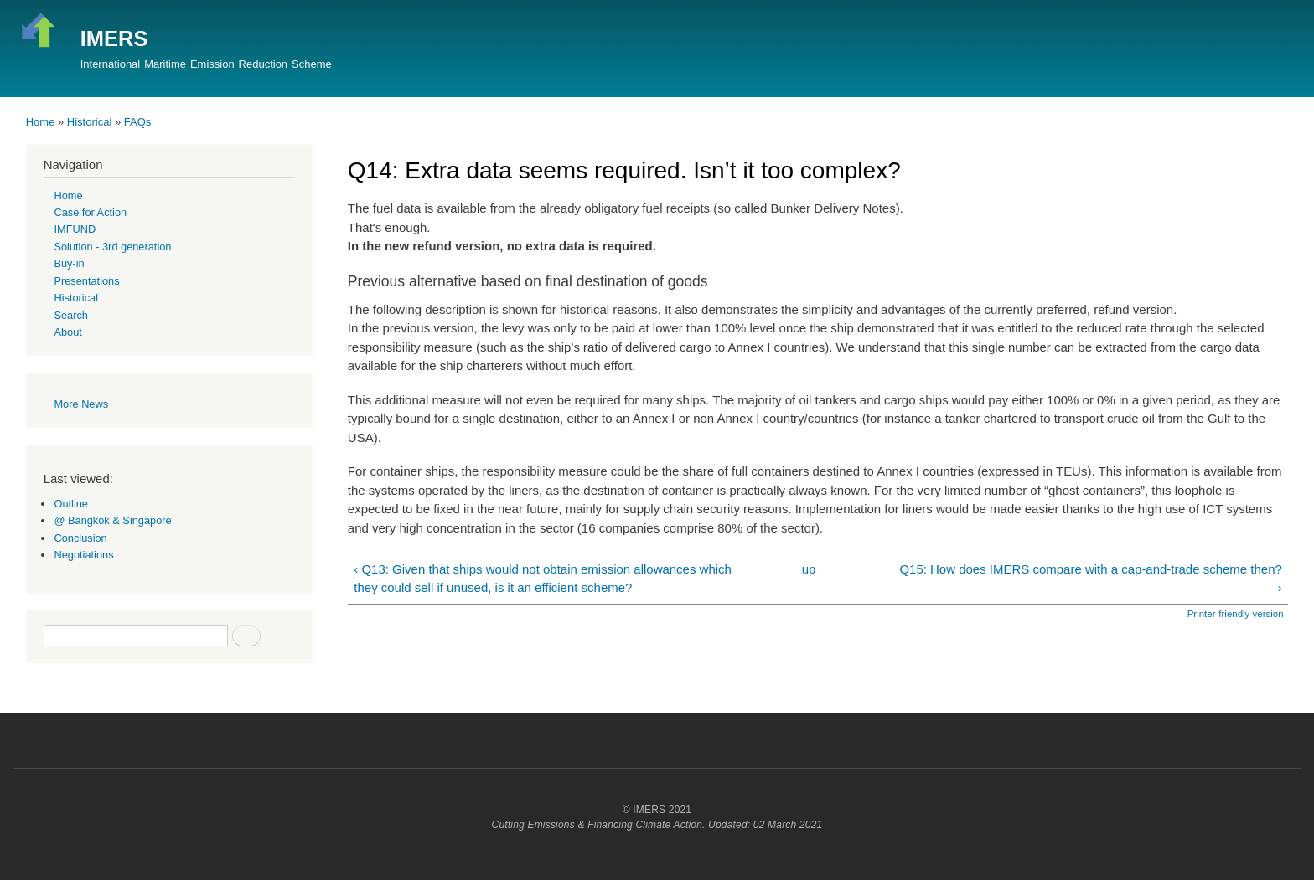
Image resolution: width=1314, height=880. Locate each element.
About (67, 332)
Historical (89, 122)
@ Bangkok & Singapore (112, 520)
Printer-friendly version (1235, 614)
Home (40, 122)
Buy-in (69, 263)
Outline (71, 503)
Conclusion (80, 538)
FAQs (138, 122)
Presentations (86, 281)
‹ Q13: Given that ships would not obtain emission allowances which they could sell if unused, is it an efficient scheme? (543, 578)
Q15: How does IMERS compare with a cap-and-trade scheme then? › (1090, 578)
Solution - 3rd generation (112, 246)
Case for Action (90, 212)
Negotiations (83, 554)
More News (81, 404)
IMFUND (75, 229)
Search (71, 315)
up (809, 569)
